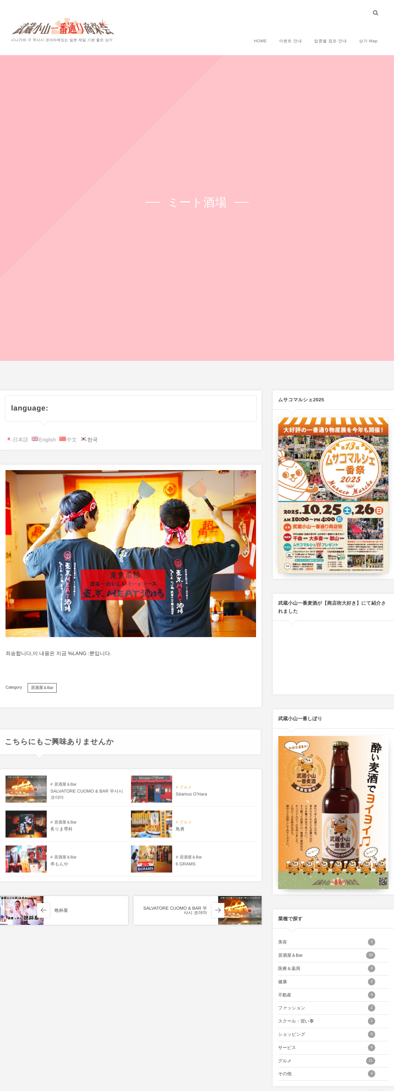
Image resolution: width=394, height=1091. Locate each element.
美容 (326, 942)
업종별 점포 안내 (330, 41)
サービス (326, 1047)
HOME (260, 41)
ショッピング (326, 1034)
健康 (326, 981)
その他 (326, 1073)
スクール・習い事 (326, 1021)
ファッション (326, 1008)
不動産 (326, 995)
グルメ (326, 1061)
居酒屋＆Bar (42, 688)
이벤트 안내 (290, 41)
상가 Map (368, 41)
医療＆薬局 (326, 968)
